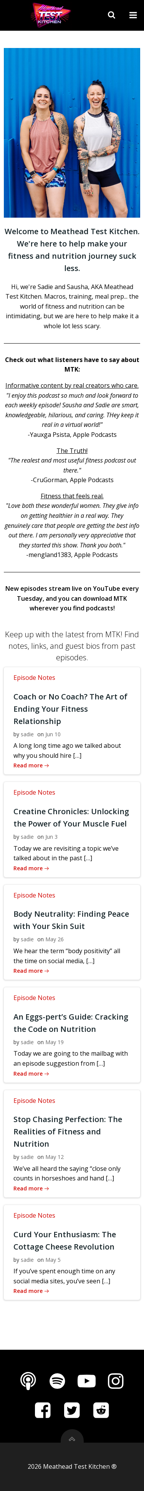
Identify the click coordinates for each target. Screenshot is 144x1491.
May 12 (54, 1156)
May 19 (54, 1042)
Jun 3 (51, 836)
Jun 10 (53, 734)
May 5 (53, 1259)
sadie (27, 734)
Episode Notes (34, 677)
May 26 (54, 939)
